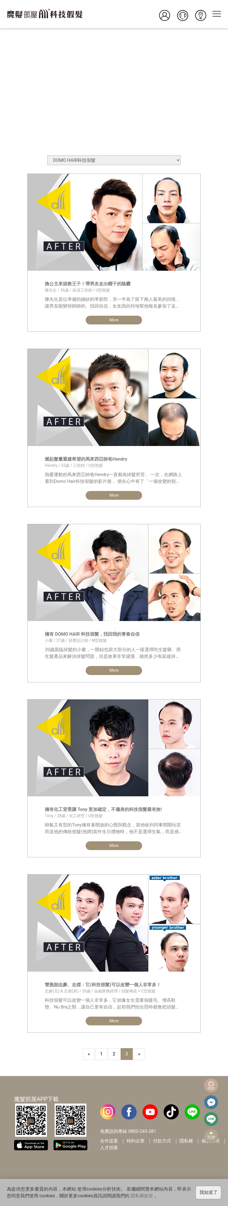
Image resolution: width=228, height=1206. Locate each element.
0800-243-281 (142, 1135)
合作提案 (109, 1144)
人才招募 (109, 1151)
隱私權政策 (141, 1195)
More (114, 320)
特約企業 (136, 1144)
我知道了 (209, 1192)
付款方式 (162, 1144)
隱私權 (186, 1144)
